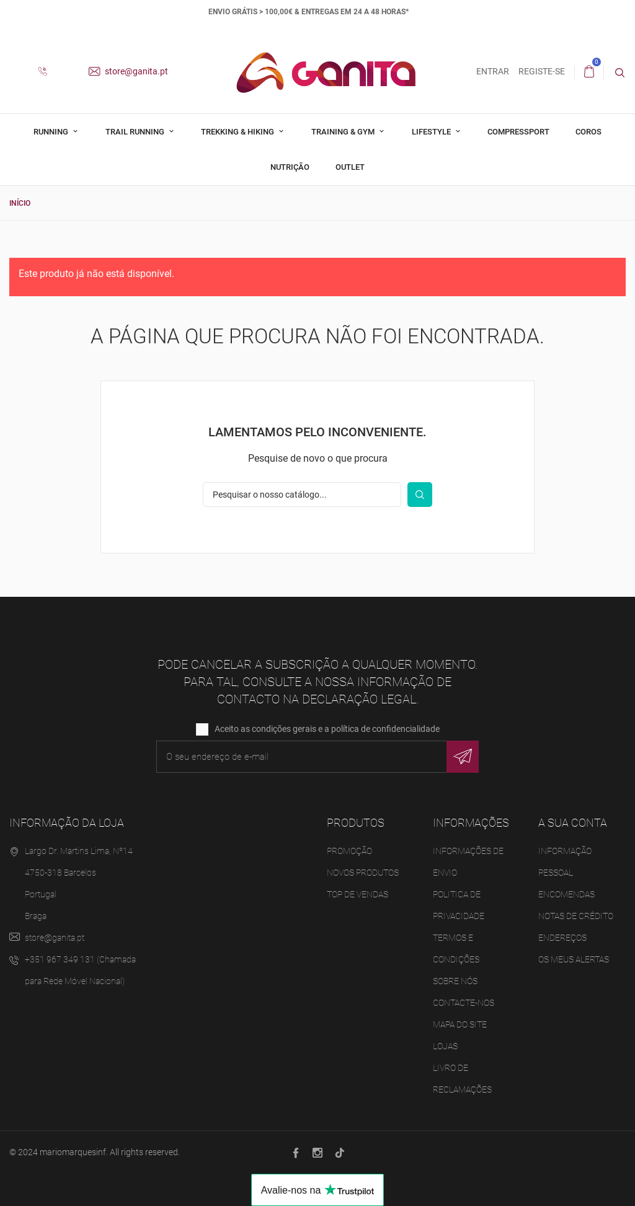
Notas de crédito (575, 916)
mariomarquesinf (73, 1152)
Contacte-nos (463, 1003)
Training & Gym (343, 131)
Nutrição (289, 167)
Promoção (349, 851)
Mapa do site (460, 1024)
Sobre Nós (455, 981)
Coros (588, 131)
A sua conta (572, 822)
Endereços (562, 938)
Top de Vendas (357, 894)
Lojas (445, 1046)
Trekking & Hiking (238, 131)
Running (51, 131)
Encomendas (566, 894)
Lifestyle (432, 131)
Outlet (350, 167)
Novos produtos (363, 873)
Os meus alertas (573, 959)
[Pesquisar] (302, 494)
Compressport (518, 131)
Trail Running (135, 131)
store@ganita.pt (128, 71)
